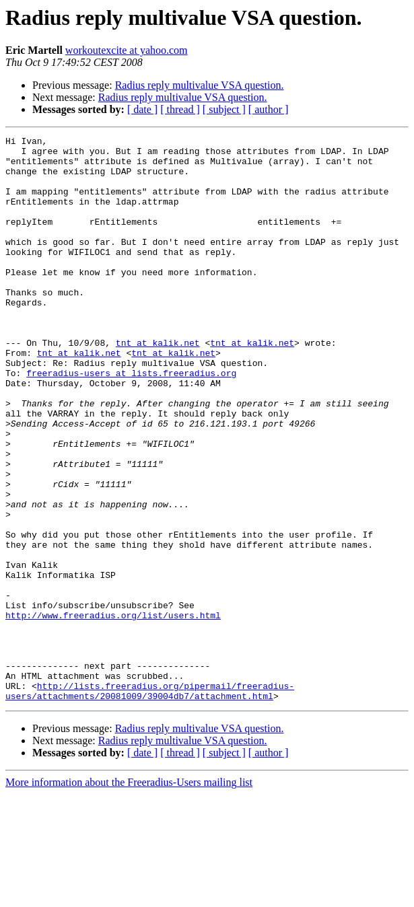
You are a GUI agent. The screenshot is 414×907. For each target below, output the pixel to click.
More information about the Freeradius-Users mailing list (128, 895)
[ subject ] (224, 109)
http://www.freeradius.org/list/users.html (113, 712)
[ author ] (268, 109)
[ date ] (142, 109)
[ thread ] (180, 109)
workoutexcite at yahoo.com (126, 50)
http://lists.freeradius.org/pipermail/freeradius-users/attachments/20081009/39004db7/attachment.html (149, 803)
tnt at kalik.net (158, 385)
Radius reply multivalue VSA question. (199, 85)
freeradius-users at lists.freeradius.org (131, 421)
